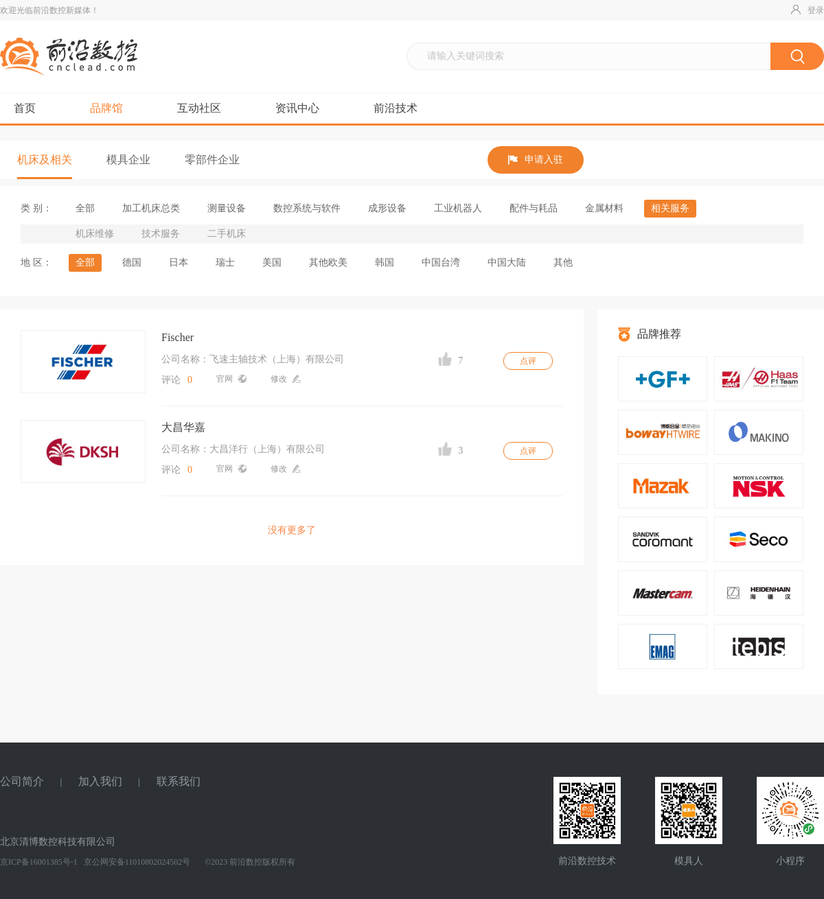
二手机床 (226, 234)
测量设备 (226, 208)
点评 (528, 361)
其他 (563, 262)
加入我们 (100, 781)
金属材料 (604, 208)
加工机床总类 (151, 208)
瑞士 (225, 262)
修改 (286, 379)
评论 (176, 380)
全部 (85, 208)
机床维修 (95, 234)
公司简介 (22, 781)
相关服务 (670, 208)
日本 (178, 262)
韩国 (384, 262)
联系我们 (179, 781)
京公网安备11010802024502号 (136, 862)
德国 (131, 262)
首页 (25, 108)
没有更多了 (292, 530)
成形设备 (387, 208)
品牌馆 (106, 108)
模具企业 (128, 159)
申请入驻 (535, 159)
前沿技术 (395, 108)
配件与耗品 (534, 208)
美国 (272, 262)
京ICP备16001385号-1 (39, 862)
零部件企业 (212, 159)
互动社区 (199, 108)
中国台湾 (441, 262)
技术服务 (160, 234)
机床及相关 (44, 159)
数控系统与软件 (307, 208)
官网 (231, 379)
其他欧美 (328, 262)
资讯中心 (297, 108)
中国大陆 (507, 262)
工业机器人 (458, 208)
